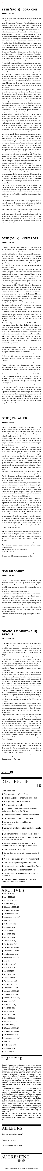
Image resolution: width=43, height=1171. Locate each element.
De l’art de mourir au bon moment (18, 818)
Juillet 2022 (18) (10, 1045)
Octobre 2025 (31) (11, 914)
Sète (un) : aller (14, 418)
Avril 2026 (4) (9, 894)
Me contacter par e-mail (12, 1146)
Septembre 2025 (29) (12, 917)
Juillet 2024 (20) (10, 964)
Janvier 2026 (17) (10, 904)
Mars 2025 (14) (9, 937)
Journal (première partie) (12, 1134)
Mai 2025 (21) (9, 931)
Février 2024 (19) (10, 981)
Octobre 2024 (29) (11, 954)
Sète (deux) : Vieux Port (20, 238)
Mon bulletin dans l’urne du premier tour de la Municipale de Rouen (21, 838)
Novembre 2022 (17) (11, 1031)
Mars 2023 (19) (9, 1018)
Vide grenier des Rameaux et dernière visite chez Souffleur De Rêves (19, 810)
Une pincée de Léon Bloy (15, 849)
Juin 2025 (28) (9, 927)
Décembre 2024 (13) (11, 947)
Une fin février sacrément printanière (19, 870)
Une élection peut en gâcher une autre (20, 862)
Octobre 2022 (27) (11, 1035)
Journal (21, 2)
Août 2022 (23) (9, 1041)
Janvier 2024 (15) (10, 984)
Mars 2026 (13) (9, 897)
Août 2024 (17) (9, 961)
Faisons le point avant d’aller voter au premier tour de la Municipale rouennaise (19, 844)
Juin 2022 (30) (9, 1048)
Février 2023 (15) (10, 1021)
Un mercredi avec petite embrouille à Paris (22, 866)
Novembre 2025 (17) (11, 910)
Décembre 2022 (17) (11, 1028)
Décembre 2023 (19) (11, 988)
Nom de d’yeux (13, 571)
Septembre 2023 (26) (12, 998)
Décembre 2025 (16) (11, 907)
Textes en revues (9, 1140)
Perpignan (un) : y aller (14, 805)
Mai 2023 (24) (9, 1011)
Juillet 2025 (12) (10, 924)
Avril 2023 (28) (9, 1015)
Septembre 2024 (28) (12, 957)
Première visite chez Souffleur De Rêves (21, 815)
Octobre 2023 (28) (11, 994)
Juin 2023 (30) (9, 1008)
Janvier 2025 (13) (10, 944)
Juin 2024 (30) (9, 968)
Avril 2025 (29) (9, 934)
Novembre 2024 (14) (11, 951)
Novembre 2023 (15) (11, 991)
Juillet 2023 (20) (10, 1005)
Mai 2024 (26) (9, 971)
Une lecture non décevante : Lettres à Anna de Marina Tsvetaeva (19, 880)
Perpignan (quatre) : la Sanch (16, 794)
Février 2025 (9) (10, 941)
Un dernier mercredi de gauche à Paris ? (21, 834)
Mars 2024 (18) (9, 978)
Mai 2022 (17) (9, 1052)
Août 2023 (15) (9, 1001)
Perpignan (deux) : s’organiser (17, 801)
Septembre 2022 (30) (12, 1038)
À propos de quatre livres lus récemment (21, 859)
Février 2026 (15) (10, 900)
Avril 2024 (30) (9, 974)
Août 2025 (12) (9, 920)
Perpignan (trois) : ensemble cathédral (20, 798)
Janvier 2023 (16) (10, 1025)
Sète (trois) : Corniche (19, 9)
